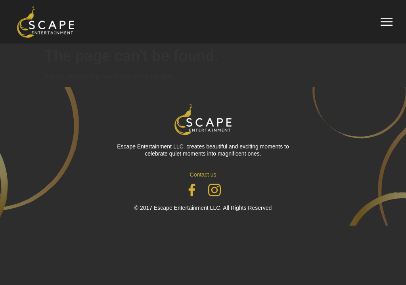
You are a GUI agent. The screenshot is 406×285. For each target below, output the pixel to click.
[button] (387, 22)
